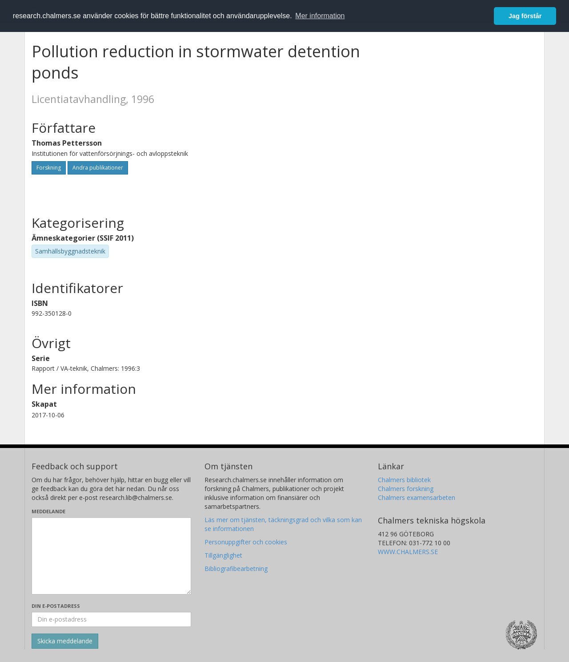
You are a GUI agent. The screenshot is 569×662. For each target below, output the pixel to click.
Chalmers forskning (405, 488)
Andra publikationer (97, 167)
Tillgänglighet (223, 555)
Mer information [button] (320, 16)
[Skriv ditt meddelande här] (111, 556)
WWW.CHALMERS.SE (408, 551)
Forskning (48, 167)
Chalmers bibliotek (404, 480)
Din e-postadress (56, 606)
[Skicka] (65, 641)
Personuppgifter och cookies (245, 542)
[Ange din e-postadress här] (111, 619)
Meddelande (48, 511)
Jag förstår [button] (525, 16)
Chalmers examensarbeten (416, 497)
